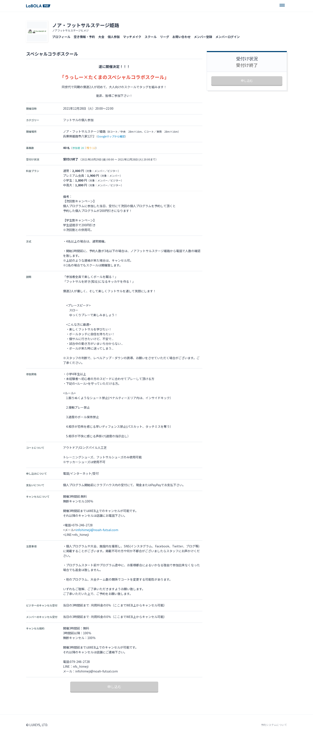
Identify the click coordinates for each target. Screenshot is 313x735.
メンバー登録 (203, 37)
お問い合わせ (181, 37)
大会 (101, 37)
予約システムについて (274, 724)
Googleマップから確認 (111, 136)
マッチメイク (132, 37)
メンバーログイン (227, 37)
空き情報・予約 (84, 37)
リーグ (164, 37)
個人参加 (114, 37)
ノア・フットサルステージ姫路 (85, 25)
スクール (151, 37)
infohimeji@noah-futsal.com (97, 530)
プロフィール (61, 37)
